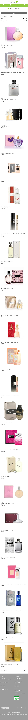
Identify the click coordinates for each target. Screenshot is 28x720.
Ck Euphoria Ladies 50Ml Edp (7, 530)
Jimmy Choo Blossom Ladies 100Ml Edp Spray (10, 449)
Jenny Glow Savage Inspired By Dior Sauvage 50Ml (11, 610)
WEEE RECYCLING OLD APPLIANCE (19, 688)
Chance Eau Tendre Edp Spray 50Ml (8, 503)
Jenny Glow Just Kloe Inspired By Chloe (9, 180)
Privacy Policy (17, 691)
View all (5, 20)
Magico (18, 714)
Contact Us (3, 681)
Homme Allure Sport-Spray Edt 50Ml (8, 99)
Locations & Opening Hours (6, 679)
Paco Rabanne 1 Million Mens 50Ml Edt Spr (9, 664)
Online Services (4, 688)
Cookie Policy (17, 695)
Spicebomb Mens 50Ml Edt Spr (7, 422)
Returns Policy (17, 682)
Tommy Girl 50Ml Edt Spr (6, 206)
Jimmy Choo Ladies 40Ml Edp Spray (8, 288)
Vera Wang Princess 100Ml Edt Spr (8, 153)
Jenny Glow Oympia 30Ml (6, 369)
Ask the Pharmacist (18, 678)
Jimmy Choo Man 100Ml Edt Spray (8, 557)
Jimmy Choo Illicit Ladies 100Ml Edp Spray (9, 315)
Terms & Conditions (18, 690)
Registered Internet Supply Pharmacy (19, 693)
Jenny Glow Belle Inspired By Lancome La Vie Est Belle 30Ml (13, 72)
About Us (3, 678)
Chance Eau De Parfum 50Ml (6, 45)
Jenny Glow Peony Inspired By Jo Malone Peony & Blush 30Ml (13, 584)
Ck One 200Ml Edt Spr (5, 476)
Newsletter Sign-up (5, 682)
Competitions (17, 683)
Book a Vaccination (18, 679)
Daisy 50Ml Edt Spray (5, 126)
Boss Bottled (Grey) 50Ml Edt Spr (7, 637)
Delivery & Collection (18, 681)
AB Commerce (25, 714)
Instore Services (4, 689)
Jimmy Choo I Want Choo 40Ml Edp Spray (9, 342)
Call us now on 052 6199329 (14, 712)
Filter (14, 13)
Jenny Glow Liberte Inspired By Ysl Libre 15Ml (10, 396)
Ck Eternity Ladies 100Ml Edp (7, 261)
